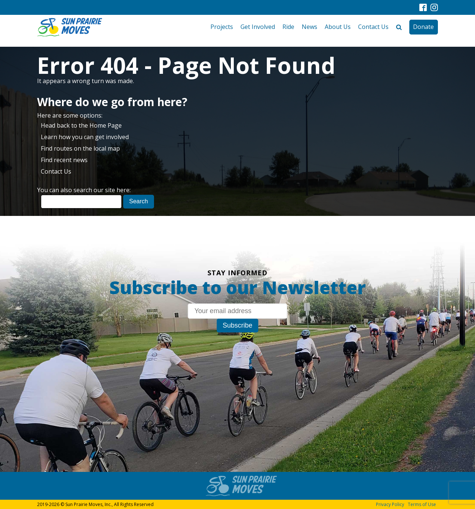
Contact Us (373, 27)
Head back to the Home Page (81, 125)
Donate (423, 27)
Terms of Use (422, 504)
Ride (288, 27)
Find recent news (64, 160)
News (309, 27)
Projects (221, 27)
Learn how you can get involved (85, 137)
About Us (338, 27)
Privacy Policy (390, 504)
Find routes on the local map (80, 148)
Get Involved (257, 27)
